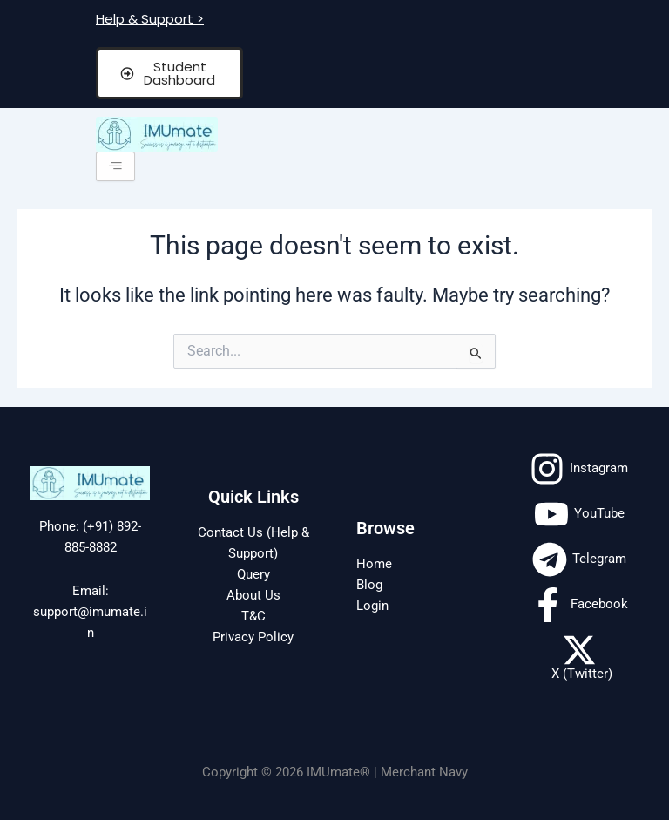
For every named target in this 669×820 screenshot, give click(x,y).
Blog (369, 585)
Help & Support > (150, 19)
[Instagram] (578, 468)
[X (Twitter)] (578, 656)
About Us (253, 595)
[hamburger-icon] (115, 166)
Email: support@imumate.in (90, 611)
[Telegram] (579, 559)
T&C (253, 616)
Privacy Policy (253, 637)
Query (253, 574)
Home (374, 564)
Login (372, 605)
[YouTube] (579, 514)
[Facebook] (579, 604)
